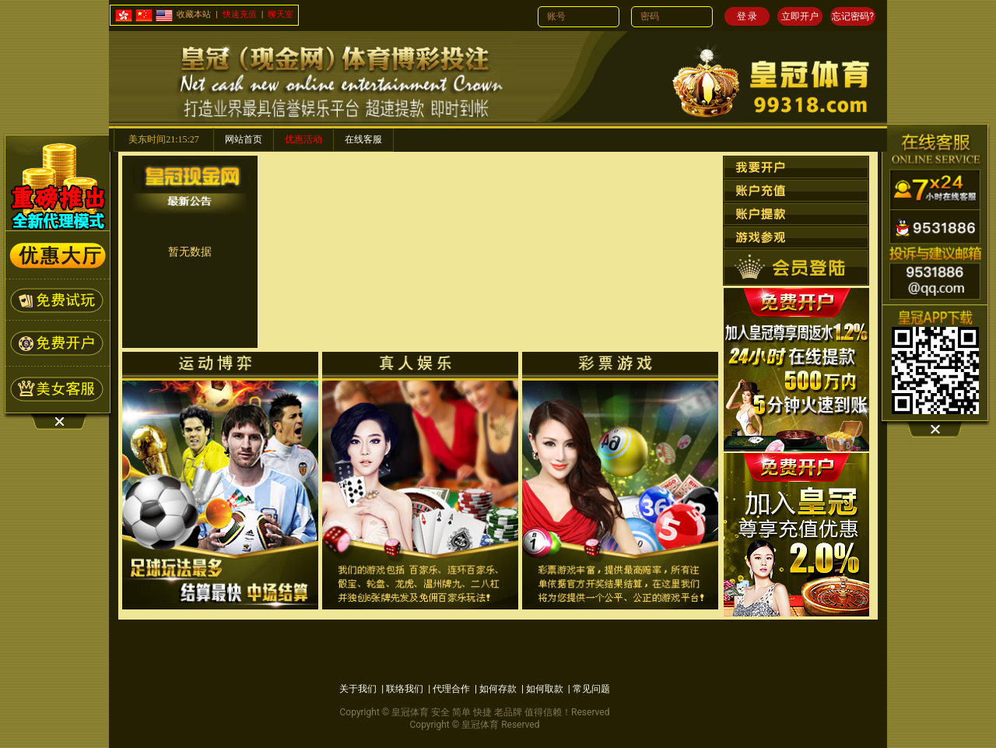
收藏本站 (194, 14)
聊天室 (280, 14)
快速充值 (240, 14)
